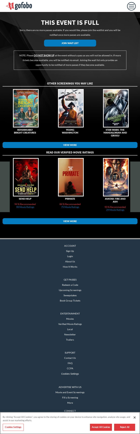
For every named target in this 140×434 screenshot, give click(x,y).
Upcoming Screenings (70, 290)
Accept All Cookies (101, 427)
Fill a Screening (70, 397)
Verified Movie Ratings (70, 324)
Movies (70, 318)
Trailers (70, 339)
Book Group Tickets (70, 300)
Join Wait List (70, 43)
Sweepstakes (70, 295)
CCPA (70, 368)
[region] (70, 423)
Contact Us (70, 357)
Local (70, 329)
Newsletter (70, 334)
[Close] (134, 417)
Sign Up (70, 251)
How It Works (70, 266)
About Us (70, 261)
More (70, 402)
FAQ (70, 363)
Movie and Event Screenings (70, 392)
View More (70, 144)
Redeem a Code (70, 284)
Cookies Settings (70, 373)
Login (70, 256)
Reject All (124, 427)
